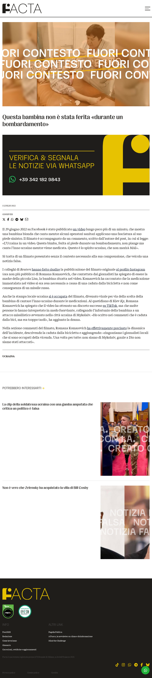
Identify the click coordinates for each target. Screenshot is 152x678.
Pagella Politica (55, 632)
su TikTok (110, 306)
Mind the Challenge (57, 640)
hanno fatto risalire (46, 269)
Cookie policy (33, 672)
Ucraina (8, 356)
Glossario (6, 645)
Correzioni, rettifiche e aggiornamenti (19, 649)
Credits (54, 672)
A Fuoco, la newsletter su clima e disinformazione (71, 636)
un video (79, 229)
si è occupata (58, 296)
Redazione (7, 636)
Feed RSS (6, 632)
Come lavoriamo (9, 640)
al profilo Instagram (130, 269)
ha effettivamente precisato (107, 328)
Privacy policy (8, 672)
